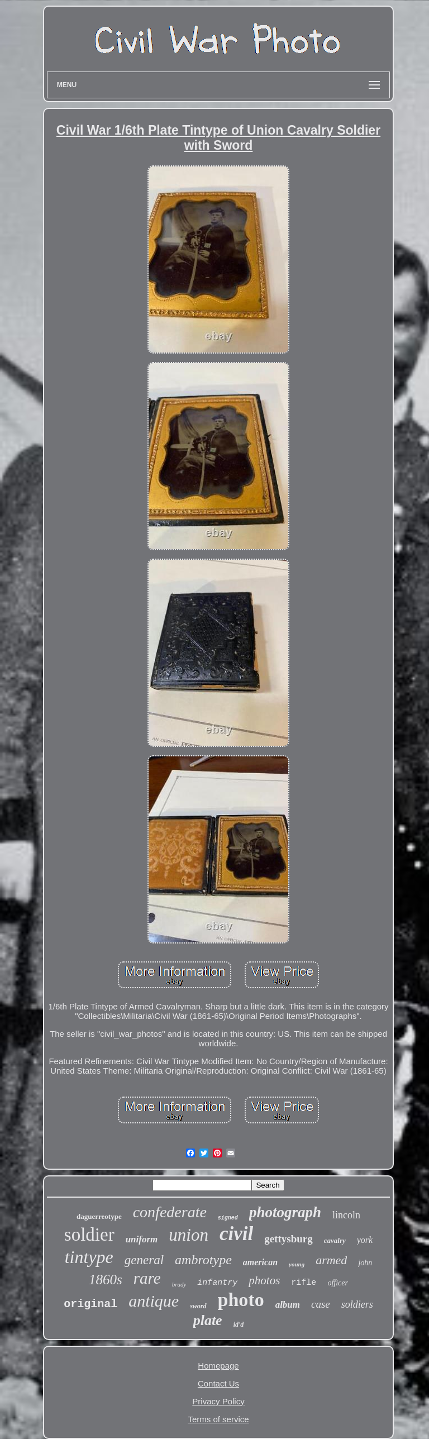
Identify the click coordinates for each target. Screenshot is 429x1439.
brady (179, 1284)
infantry (217, 1283)
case (320, 1304)
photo (241, 1299)
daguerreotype (99, 1216)
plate (207, 1320)
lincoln (346, 1215)
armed (331, 1260)
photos (264, 1280)
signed (228, 1218)
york (365, 1240)
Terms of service (218, 1419)
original (90, 1304)
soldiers (357, 1304)
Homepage (218, 1365)
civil (236, 1234)
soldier (89, 1234)
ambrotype (203, 1259)
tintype (89, 1257)
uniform (142, 1239)
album (287, 1304)
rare (147, 1278)
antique (153, 1301)
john (365, 1263)
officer (337, 1283)
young (296, 1264)
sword (198, 1306)
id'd (238, 1324)
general (144, 1260)
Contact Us (218, 1383)
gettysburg (288, 1239)
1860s (105, 1279)
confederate (170, 1212)
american (260, 1262)
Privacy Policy (218, 1401)
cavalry (335, 1240)
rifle (303, 1283)
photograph (285, 1212)
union (188, 1235)
